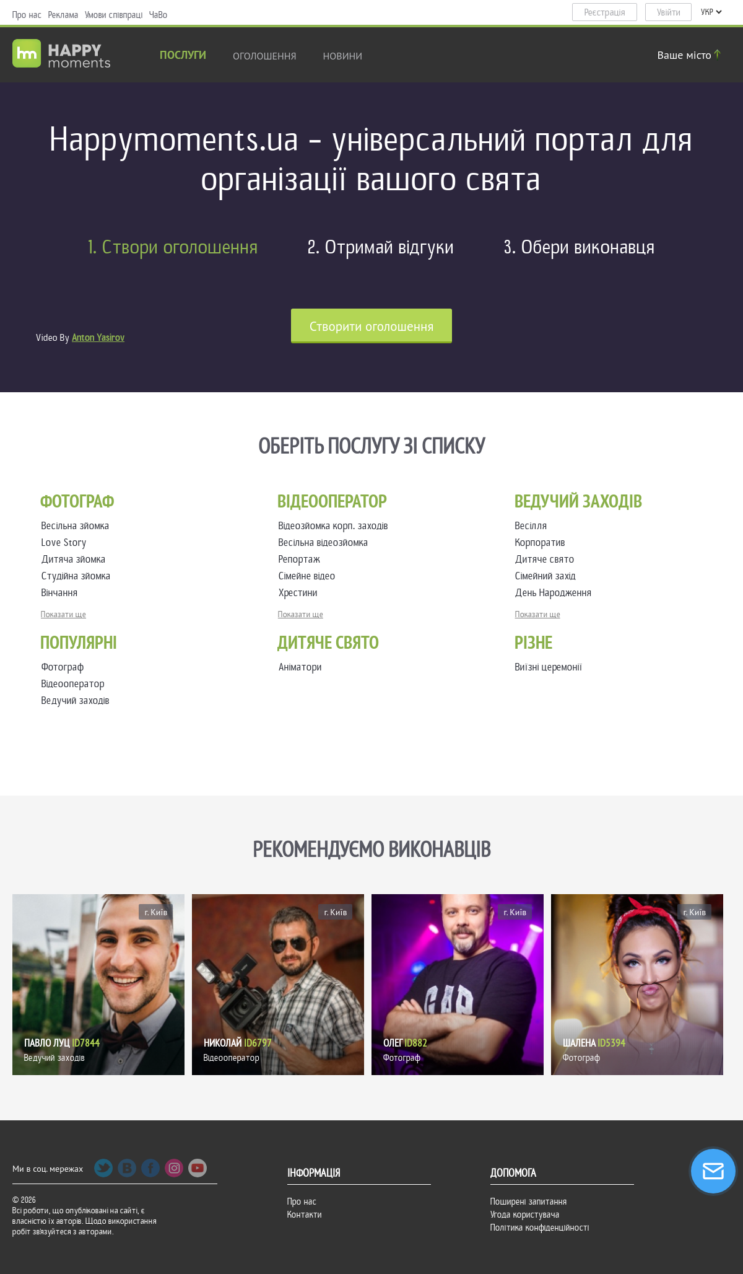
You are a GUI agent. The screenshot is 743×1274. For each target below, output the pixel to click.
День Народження (556, 592)
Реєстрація (604, 12)
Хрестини (301, 592)
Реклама (63, 15)
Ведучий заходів (75, 700)
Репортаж (302, 559)
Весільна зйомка (78, 526)
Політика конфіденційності (539, 1227)
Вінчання (62, 592)
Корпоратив (542, 542)
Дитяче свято (547, 559)
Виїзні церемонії (549, 667)
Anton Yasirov (98, 338)
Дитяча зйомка (76, 559)
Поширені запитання (528, 1201)
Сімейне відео (310, 576)
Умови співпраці (114, 15)
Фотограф (62, 667)
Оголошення (265, 56)
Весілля (533, 526)
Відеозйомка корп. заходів (336, 526)
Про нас (27, 15)
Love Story (66, 542)
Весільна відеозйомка (326, 542)
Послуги (183, 56)
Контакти (304, 1214)
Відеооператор (73, 684)
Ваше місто (691, 55)
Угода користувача (525, 1214)
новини (343, 56)
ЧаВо (158, 15)
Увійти (668, 12)
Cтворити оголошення (372, 326)
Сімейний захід (548, 576)
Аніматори (300, 667)
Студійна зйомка (78, 576)
